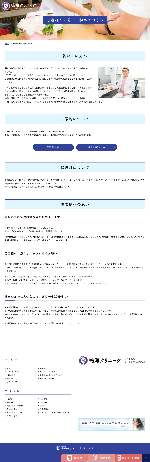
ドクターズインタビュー (49, 371)
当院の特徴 (11, 375)
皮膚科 (42, 405)
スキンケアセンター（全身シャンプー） (55, 412)
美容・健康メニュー (14, 412)
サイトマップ (12, 382)
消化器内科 (44, 399)
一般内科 (10, 399)
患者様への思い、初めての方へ (52, 375)
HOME (9, 368)
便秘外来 (10, 402)
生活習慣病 (44, 409)
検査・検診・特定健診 (15, 405)
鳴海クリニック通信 (48, 378)
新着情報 (10, 378)
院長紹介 (43, 368)
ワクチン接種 (12, 416)
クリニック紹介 (13, 371)
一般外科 (43, 402)
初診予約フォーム (96, 147)
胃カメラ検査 (12, 409)
